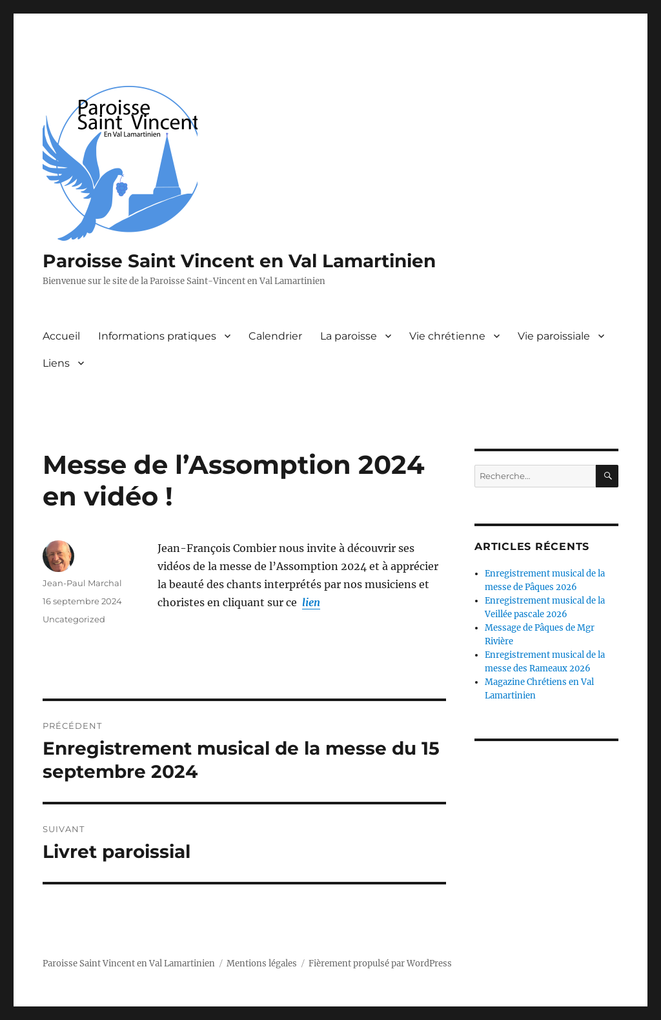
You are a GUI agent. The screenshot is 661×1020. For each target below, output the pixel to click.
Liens (56, 363)
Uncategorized (74, 619)
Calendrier (275, 336)
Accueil (61, 336)
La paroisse (348, 336)
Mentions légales (262, 963)
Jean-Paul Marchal (82, 583)
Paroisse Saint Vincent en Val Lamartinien (239, 261)
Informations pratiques (157, 336)
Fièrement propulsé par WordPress (380, 963)
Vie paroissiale (554, 336)
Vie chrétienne (447, 336)
